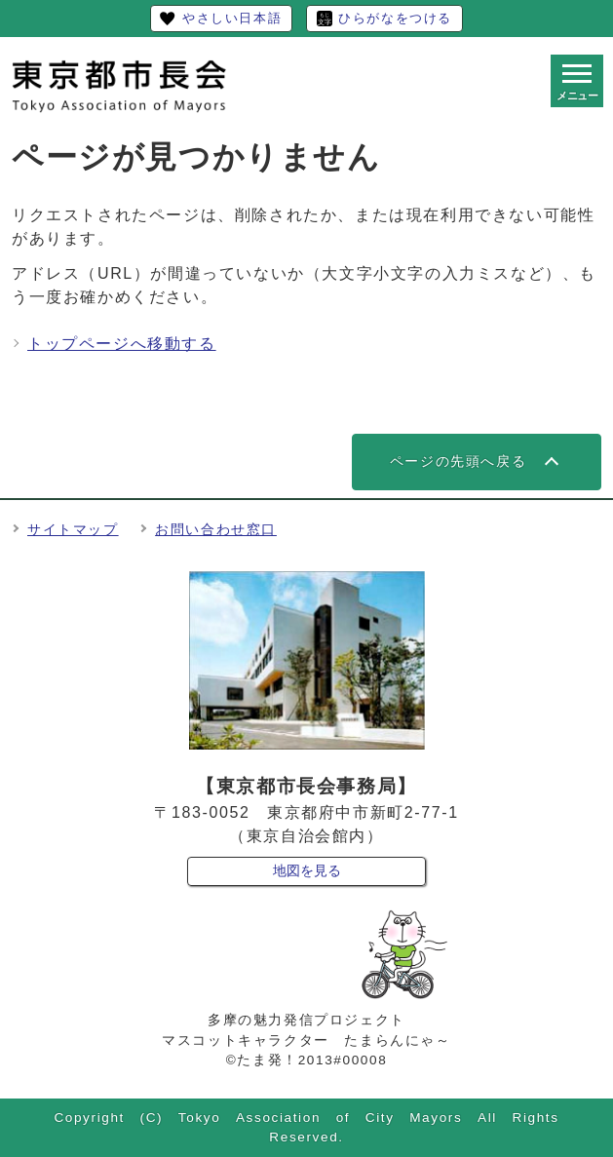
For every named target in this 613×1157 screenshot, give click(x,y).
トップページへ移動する (121, 343)
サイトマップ (73, 529)
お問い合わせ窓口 (216, 529)
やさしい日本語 (232, 18)
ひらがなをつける (395, 18)
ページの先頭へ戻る (458, 461)
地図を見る (307, 871)
